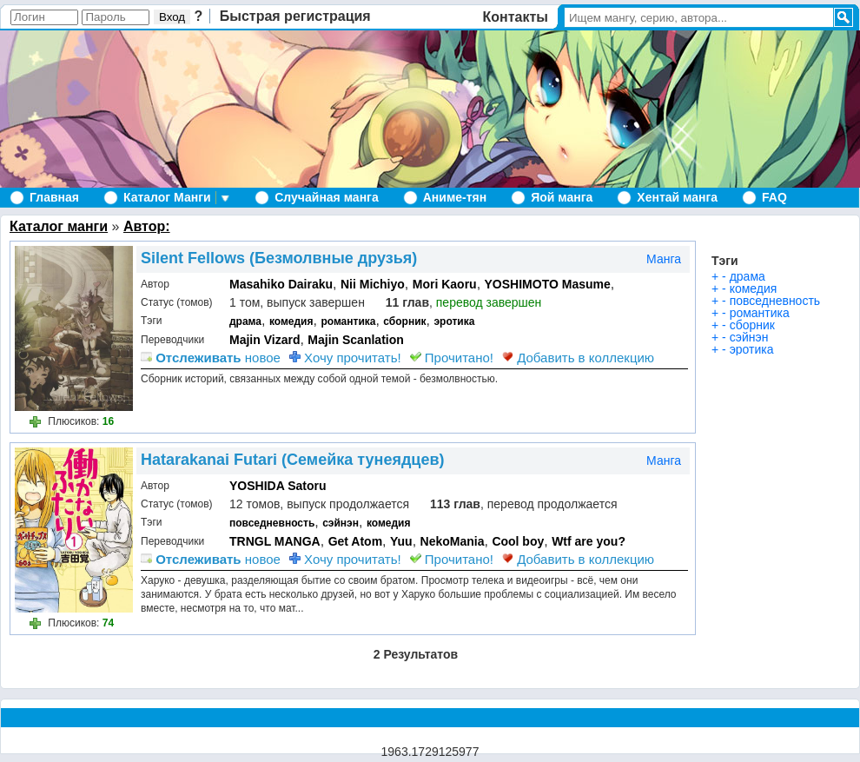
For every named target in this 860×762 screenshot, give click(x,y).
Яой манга (561, 197)
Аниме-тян (454, 197)
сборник (404, 321)
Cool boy (518, 541)
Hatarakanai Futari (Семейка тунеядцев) (292, 459)
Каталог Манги (167, 197)
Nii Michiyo (373, 284)
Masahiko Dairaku (281, 284)
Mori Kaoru (445, 284)
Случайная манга (326, 197)
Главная (54, 197)
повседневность (271, 523)
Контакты (515, 17)
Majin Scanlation (355, 340)
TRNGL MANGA (275, 541)
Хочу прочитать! (345, 357)
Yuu (401, 541)
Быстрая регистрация (295, 16)
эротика (453, 321)
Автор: (146, 226)
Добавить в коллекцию (578, 357)
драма (245, 321)
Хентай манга (677, 197)
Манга (663, 259)
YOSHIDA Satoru (278, 486)
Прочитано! (451, 357)
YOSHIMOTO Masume (548, 284)
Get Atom (355, 541)
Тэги (724, 261)
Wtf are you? (588, 541)
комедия (291, 321)
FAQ (774, 197)
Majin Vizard (264, 340)
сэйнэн (340, 523)
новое (211, 357)
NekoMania (452, 541)
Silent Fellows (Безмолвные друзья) (279, 258)
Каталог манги (59, 226)
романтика (348, 321)
